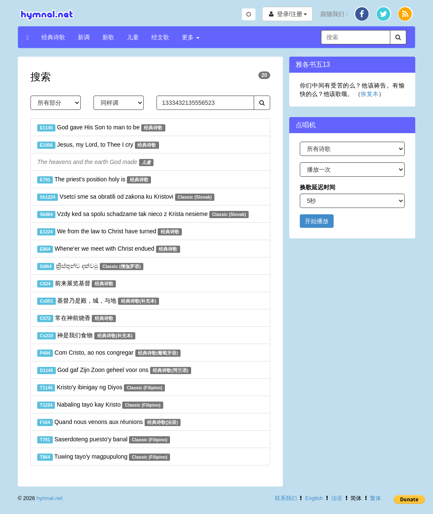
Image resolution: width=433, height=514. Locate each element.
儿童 (133, 37)
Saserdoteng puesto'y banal (103, 439)
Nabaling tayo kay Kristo (100, 405)
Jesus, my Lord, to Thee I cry (98, 145)
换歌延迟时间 (317, 187)
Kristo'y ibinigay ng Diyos (101, 387)
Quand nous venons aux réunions (109, 422)
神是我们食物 (86, 335)
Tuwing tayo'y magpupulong (103, 457)
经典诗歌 (53, 37)
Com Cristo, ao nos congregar (109, 353)
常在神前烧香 (76, 318)
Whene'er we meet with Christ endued (108, 249)
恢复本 (369, 93)
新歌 (108, 37)
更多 (191, 37)
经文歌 (160, 37)
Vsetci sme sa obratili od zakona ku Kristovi (125, 197)
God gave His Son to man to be (101, 127)
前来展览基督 (76, 283)
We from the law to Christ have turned (109, 231)
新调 (84, 37)
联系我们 (286, 498)
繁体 (375, 498)
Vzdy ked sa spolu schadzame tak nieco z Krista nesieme (143, 214)
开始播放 (317, 221)
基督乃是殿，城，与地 (98, 301)
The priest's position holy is (94, 179)
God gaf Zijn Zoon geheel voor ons (114, 370)
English (314, 498)
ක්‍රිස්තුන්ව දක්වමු (90, 266)
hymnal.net (49, 498)
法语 (336, 498)
